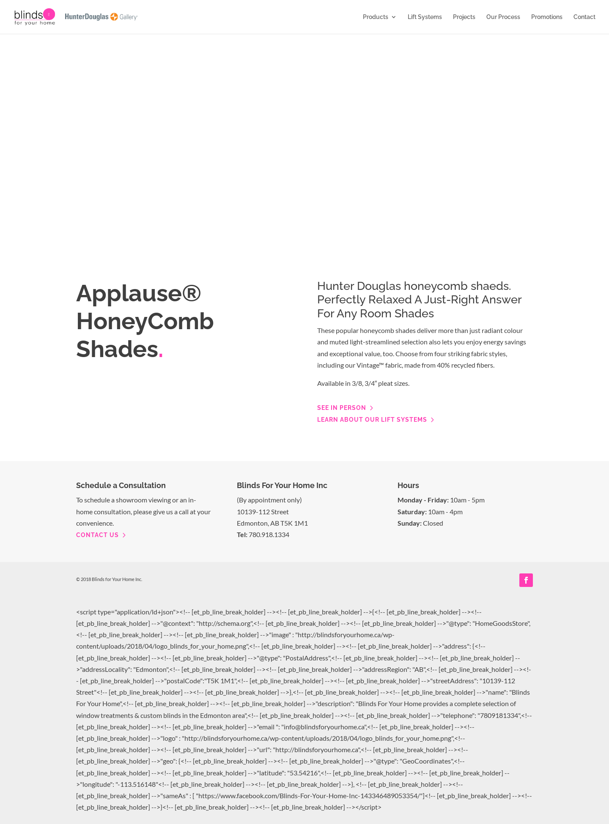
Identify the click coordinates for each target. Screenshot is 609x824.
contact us (97, 535)
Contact (584, 17)
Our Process (503, 17)
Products (375, 17)
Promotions (546, 17)
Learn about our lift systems (372, 419)
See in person (341, 407)
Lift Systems (425, 17)
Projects (464, 17)
